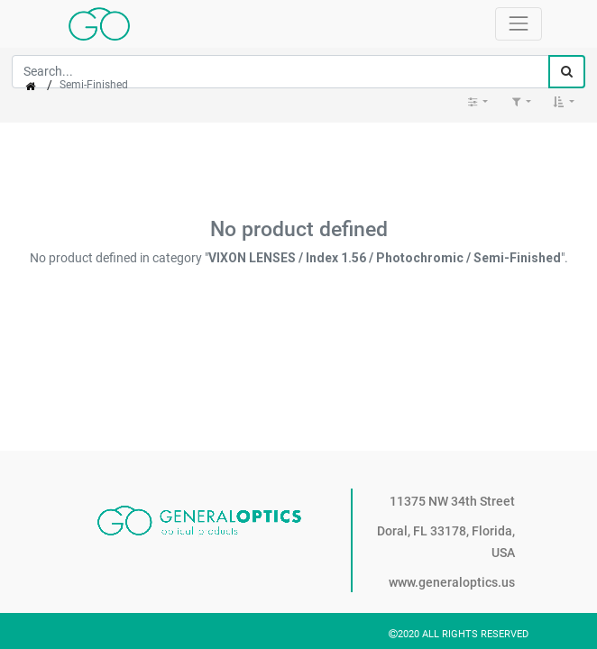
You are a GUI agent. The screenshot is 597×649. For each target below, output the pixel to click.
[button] (563, 101)
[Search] (566, 71)
